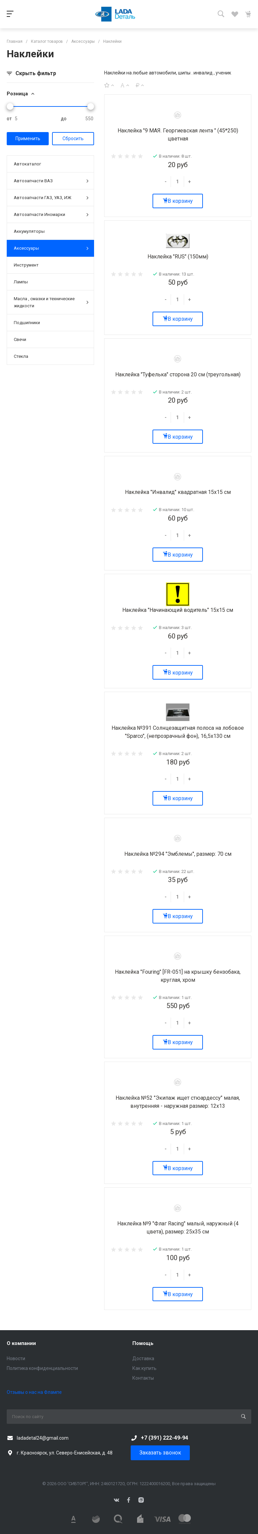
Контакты (143, 1378)
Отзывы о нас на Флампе (34, 1392)
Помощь (143, 1343)
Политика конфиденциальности (42, 1368)
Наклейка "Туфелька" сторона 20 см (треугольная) (178, 374)
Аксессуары (51, 248)
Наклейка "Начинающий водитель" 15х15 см (177, 610)
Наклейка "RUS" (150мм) (177, 256)
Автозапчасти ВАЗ (51, 181)
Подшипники (27, 322)
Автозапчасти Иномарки (51, 215)
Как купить (144, 1368)
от (9, 118)
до (64, 118)
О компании (21, 1343)
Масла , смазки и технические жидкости (51, 302)
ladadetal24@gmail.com (43, 1438)
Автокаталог (27, 163)
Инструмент (26, 265)
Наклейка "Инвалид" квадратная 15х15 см (178, 492)
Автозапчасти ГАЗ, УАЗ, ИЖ (51, 198)
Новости (16, 1358)
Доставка (143, 1358)
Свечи (20, 339)
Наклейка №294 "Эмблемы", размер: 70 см (177, 854)
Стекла (21, 356)
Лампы (21, 281)
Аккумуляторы (29, 231)
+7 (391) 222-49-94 (164, 1438)
